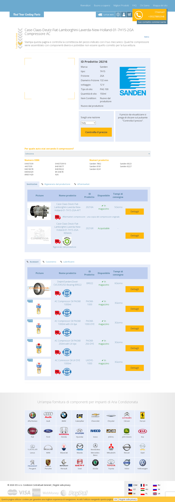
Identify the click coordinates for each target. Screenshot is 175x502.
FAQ (134, 5)
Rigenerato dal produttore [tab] (55, 184)
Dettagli (135, 211)
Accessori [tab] (33, 261)
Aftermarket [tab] (82, 184)
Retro (146, 33)
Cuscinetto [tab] (49, 261)
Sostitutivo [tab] (32, 184)
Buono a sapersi (102, 5)
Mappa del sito (160, 5)
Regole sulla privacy (61, 485)
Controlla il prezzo (96, 132)
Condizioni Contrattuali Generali (37, 485)
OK (115, 499)
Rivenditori (85, 5)
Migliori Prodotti (121, 5)
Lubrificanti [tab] (67, 261)
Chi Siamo (145, 5)
